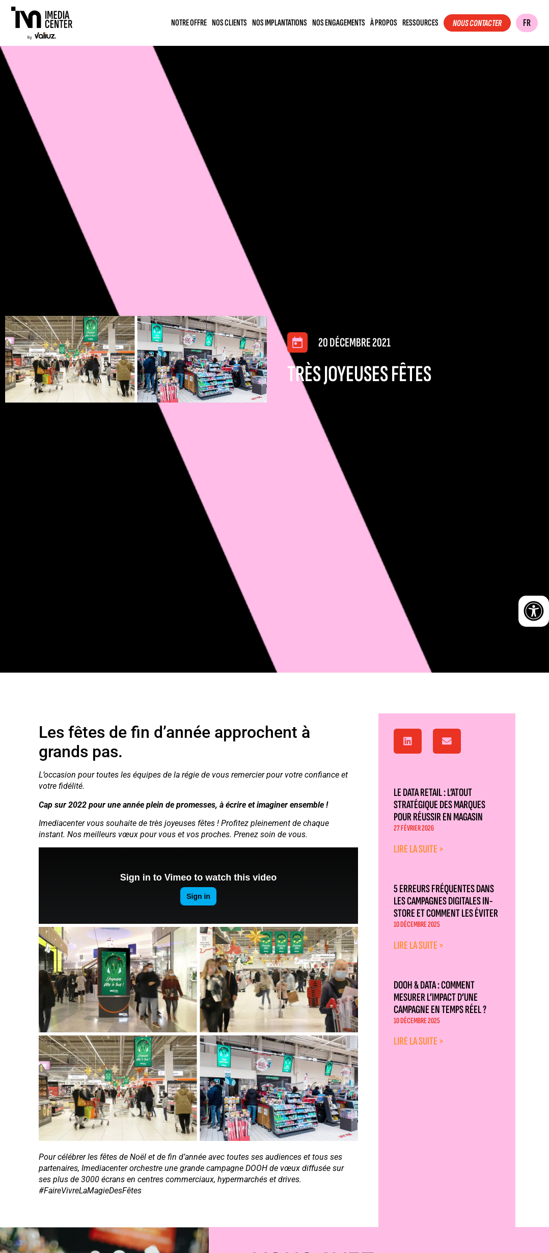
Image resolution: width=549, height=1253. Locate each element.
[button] (408, 741)
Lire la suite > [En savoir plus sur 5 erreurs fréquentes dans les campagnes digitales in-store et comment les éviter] (419, 945)
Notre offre (189, 23)
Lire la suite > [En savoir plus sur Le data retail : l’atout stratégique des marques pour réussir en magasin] (419, 849)
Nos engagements (338, 23)
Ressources (420, 23)
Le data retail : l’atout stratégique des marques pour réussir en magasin (439, 805)
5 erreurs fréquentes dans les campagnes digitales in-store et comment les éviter (446, 901)
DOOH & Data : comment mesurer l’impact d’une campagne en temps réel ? (440, 997)
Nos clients (229, 23)
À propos (383, 23)
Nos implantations (279, 23)
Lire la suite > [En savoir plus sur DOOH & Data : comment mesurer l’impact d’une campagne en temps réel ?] (419, 1041)
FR (527, 23)
